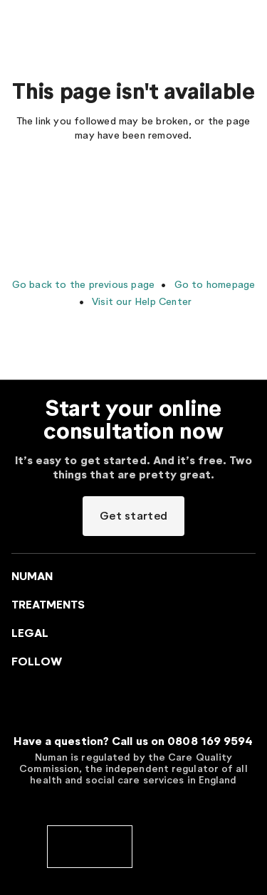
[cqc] (89, 845)
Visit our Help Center (140, 301)
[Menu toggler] (19, 21)
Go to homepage (213, 284)
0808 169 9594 (210, 741)
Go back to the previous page (83, 284)
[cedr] (178, 845)
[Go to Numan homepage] (81, 21)
